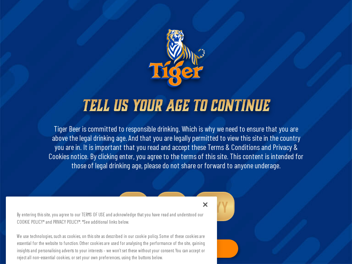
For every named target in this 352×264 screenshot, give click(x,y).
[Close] (205, 209)
